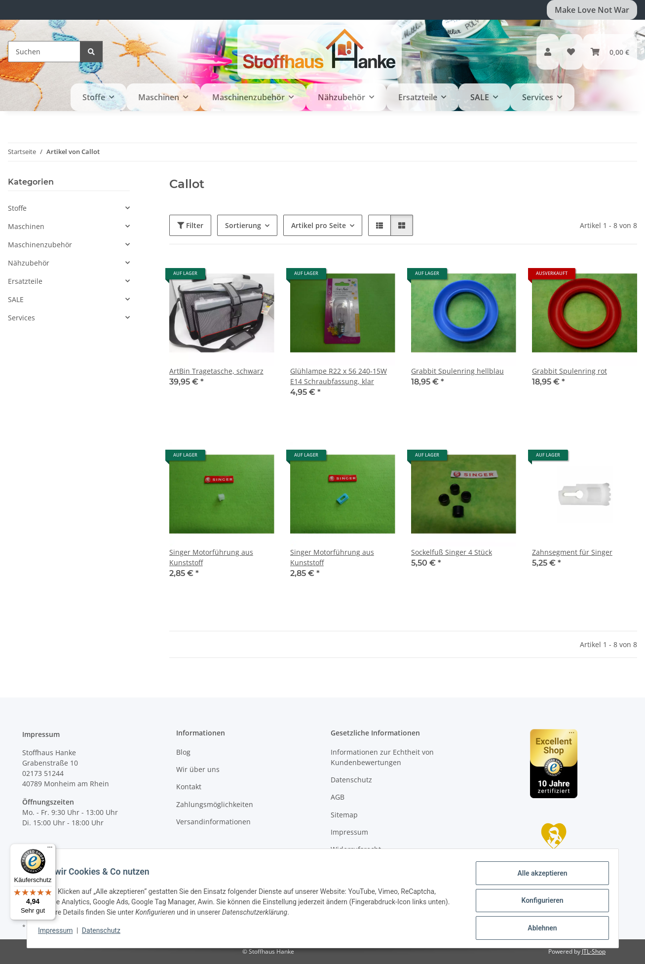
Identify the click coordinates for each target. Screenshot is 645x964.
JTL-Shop (594, 951)
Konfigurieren (538, 903)
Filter (190, 225)
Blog (183, 752)
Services (21, 317)
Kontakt (188, 786)
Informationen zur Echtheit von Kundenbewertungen (382, 757)
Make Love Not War (592, 9)
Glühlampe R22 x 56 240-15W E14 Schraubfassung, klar (338, 376)
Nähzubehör (28, 263)
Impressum (60, 933)
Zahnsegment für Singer (572, 552)
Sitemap (344, 814)
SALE (16, 299)
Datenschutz (105, 933)
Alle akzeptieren (538, 878)
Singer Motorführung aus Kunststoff (211, 557)
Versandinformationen (213, 821)
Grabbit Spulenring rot (569, 371)
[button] (547, 52)
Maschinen (26, 226)
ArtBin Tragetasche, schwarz (216, 371)
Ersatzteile (25, 281)
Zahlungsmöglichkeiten (214, 804)
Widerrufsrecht (356, 849)
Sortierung (243, 225)
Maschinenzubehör (40, 244)
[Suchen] (44, 51)
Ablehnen (537, 929)
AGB (337, 797)
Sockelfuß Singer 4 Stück (451, 552)
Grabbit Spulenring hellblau (457, 371)
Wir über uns (198, 769)
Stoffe (17, 208)
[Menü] (50, 849)
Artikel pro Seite (318, 225)
